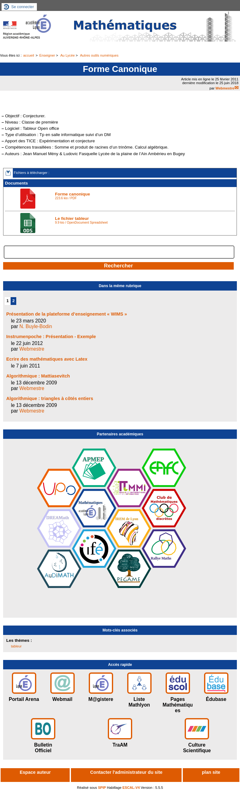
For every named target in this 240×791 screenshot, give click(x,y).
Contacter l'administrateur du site (126, 772)
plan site (211, 772)
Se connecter (22, 7)
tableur (16, 646)
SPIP (102, 787)
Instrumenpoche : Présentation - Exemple (51, 336)
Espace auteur (35, 772)
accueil (28, 55)
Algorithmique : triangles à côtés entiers (49, 398)
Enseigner (47, 55)
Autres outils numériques (99, 55)
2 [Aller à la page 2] (13, 300)
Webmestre (225, 88)
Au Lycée (67, 55)
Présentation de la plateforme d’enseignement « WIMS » (66, 314)
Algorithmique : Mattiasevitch (38, 375)
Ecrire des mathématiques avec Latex (47, 359)
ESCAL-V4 (131, 787)
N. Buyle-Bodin (35, 326)
